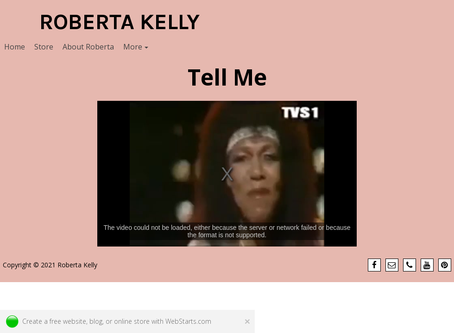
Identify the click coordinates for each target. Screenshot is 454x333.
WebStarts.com (188, 321)
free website (68, 321)
